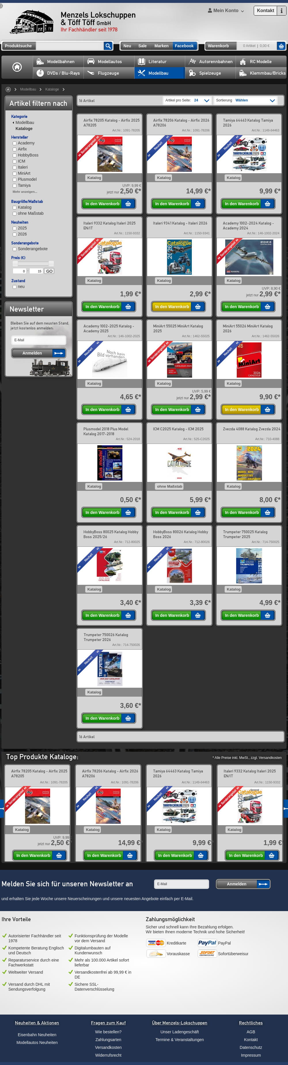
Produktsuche (18, 46)
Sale (143, 46)
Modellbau (153, 73)
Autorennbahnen (211, 61)
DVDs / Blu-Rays (58, 73)
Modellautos (104, 61)
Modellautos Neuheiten (37, 1042)
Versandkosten (108, 1047)
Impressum (251, 1055)
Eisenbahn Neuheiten (37, 1034)
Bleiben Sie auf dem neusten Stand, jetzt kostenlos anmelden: (40, 325)
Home (17, 67)
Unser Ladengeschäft (179, 1032)
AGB (251, 1032)
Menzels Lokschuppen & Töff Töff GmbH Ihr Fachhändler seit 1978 (72, 22)
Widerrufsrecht (108, 1055)
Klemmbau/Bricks (262, 73)
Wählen (242, 100)
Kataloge (52, 89)
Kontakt (251, 1039)
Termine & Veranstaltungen (180, 1039)
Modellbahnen (56, 61)
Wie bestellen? (108, 1032)
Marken (161, 46)
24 (196, 100)
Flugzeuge (103, 73)
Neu (127, 46)
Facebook (184, 46)
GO (49, 271)
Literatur (152, 61)
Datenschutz (251, 1047)
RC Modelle (255, 61)
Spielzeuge (205, 73)
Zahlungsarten (108, 1039)
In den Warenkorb (103, 203)
